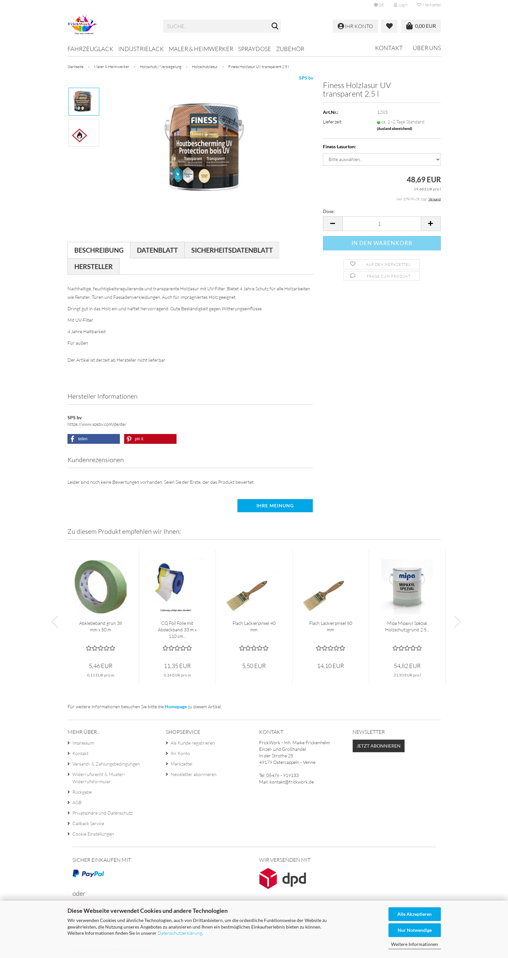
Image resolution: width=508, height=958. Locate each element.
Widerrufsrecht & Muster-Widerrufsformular (98, 777)
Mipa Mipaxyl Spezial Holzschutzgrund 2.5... (407, 626)
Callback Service (88, 823)
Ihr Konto (180, 753)
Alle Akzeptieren (414, 914)
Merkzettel (429, 4)
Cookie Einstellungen (93, 834)
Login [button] (400, 4)
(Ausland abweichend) (394, 128)
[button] (379, 5)
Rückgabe (82, 792)
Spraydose (254, 48)
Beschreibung (98, 250)
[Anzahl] (382, 223)
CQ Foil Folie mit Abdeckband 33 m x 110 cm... (177, 629)
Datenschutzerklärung (180, 933)
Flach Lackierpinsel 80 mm (330, 626)
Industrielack (141, 48)
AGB (77, 802)
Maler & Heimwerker (201, 48)
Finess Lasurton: (339, 146)
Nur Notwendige (415, 930)
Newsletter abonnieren (193, 774)
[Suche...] (275, 26)
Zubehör (290, 48)
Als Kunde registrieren (193, 743)
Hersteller (93, 266)
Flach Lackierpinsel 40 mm (254, 626)
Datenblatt (157, 250)
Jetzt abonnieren (379, 746)
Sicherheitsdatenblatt (232, 250)
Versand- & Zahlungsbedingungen (106, 764)
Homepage (176, 706)
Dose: (329, 211)
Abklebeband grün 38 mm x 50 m (100, 626)
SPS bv (306, 78)
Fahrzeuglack (90, 48)
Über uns (427, 47)
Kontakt (389, 47)
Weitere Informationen (414, 944)
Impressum (83, 743)
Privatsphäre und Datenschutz (102, 813)
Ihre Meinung (275, 505)
